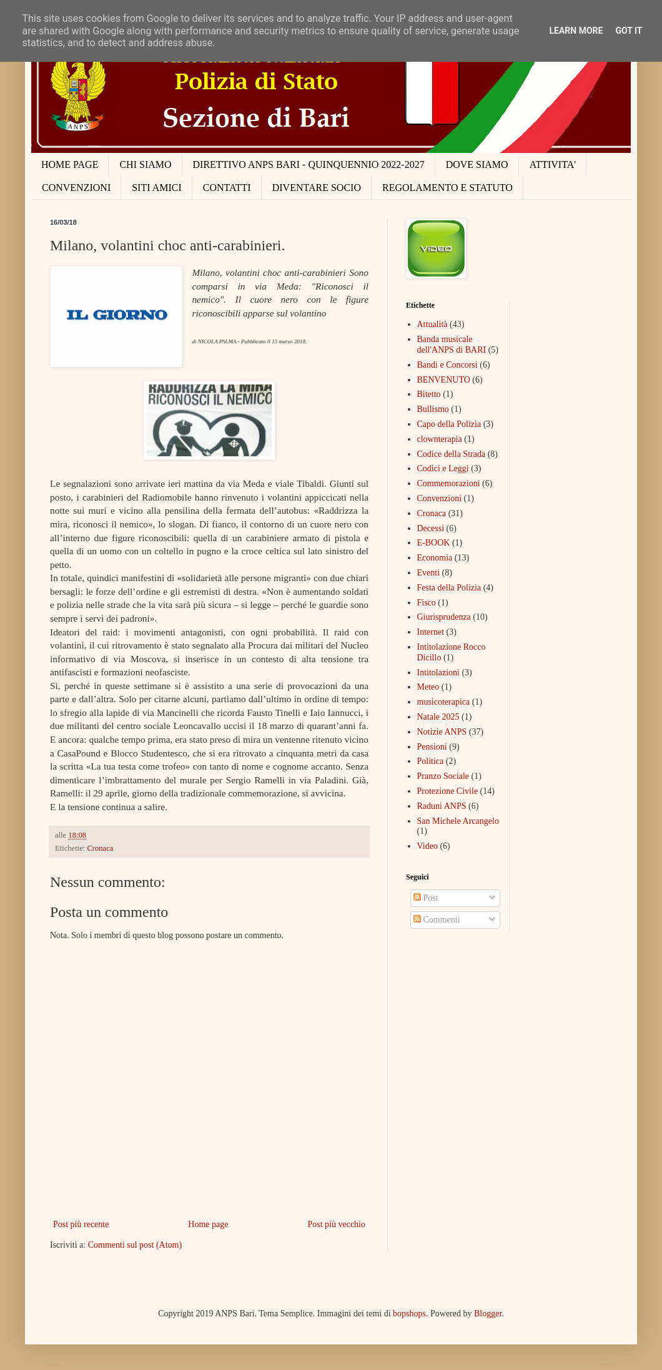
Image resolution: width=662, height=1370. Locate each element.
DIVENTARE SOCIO (316, 187)
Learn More (576, 31)
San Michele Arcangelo (458, 821)
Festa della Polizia (449, 587)
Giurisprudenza (444, 617)
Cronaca (100, 848)
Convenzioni (439, 498)
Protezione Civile (447, 791)
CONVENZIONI (76, 187)
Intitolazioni (438, 672)
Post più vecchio (336, 1224)
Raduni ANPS (442, 806)
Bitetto (429, 394)
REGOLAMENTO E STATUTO (447, 187)
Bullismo (433, 409)
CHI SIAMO (145, 164)
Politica (430, 761)
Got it (628, 31)
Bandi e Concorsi (447, 364)
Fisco (426, 602)
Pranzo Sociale (443, 776)
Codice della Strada (451, 454)
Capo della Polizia (449, 424)
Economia (435, 557)
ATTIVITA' (553, 164)
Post (425, 898)
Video (427, 846)
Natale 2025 (438, 717)
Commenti (436, 919)
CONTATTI (227, 187)
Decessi (431, 528)
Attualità (432, 324)
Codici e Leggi (443, 468)
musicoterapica (443, 702)
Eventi (428, 572)
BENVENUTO (443, 379)
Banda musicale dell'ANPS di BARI (452, 345)
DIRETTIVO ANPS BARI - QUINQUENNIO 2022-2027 (309, 164)
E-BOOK (433, 542)
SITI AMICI (157, 187)
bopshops (409, 1313)
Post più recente (81, 1224)
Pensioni (432, 746)
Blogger (487, 1313)
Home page (208, 1224)
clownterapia (439, 439)
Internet (431, 632)
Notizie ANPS (442, 731)
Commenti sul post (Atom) (135, 1245)
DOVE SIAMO (477, 164)
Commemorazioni (448, 483)
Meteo (428, 687)
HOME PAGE (69, 164)
